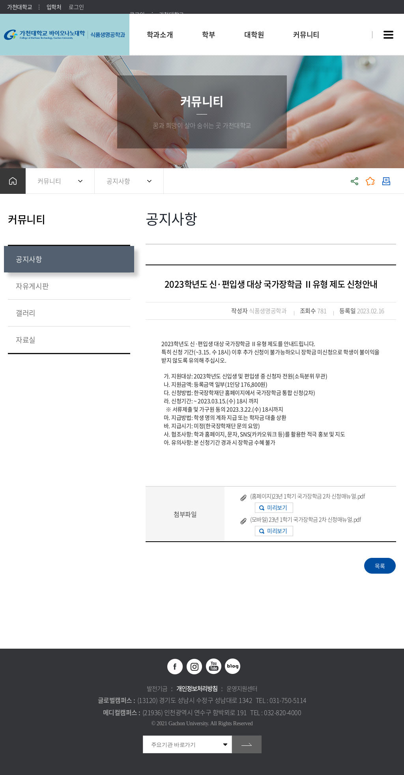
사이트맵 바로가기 (388, 35)
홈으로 (13, 181)
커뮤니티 (49, 181)
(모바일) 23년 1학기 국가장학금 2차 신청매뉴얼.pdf (305, 519)
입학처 (54, 7)
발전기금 (157, 688)
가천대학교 (19, 7)
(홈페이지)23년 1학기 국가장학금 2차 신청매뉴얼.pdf (307, 496)
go (247, 744)
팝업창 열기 (355, 20)
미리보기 (277, 507)
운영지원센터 (241, 688)
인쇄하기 (386, 181)
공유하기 (355, 181)
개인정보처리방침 (196, 688)
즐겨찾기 (370, 181)
